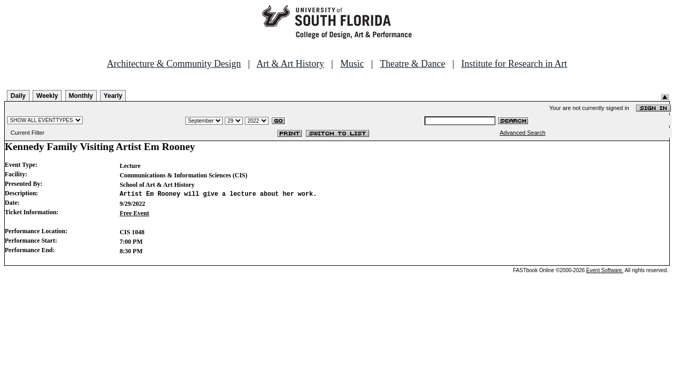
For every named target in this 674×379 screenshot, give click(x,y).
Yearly (113, 95)
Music (352, 63)
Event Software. (604, 270)
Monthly (81, 95)
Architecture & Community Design (174, 63)
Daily (18, 95)
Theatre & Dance (412, 63)
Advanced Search (523, 132)
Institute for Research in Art (514, 63)
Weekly (47, 95)
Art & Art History (290, 63)
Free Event (134, 213)
